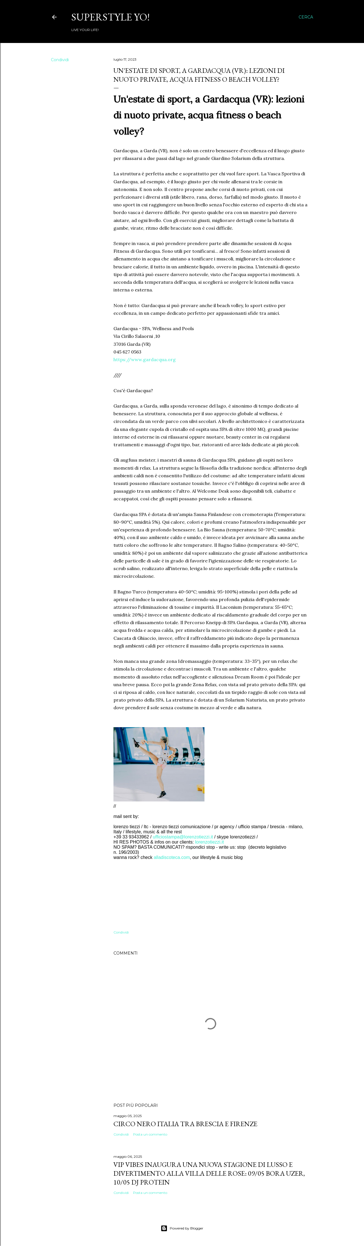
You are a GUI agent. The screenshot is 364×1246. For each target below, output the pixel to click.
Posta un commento (150, 1134)
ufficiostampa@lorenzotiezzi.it (183, 836)
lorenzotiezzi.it (209, 842)
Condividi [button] (60, 59)
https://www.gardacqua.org (144, 359)
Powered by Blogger (182, 1228)
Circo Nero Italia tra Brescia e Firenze (185, 1123)
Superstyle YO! (110, 17)
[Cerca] (306, 17)
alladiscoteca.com (172, 857)
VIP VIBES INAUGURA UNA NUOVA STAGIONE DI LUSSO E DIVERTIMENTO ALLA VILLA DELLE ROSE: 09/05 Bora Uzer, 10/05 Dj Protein (209, 1173)
